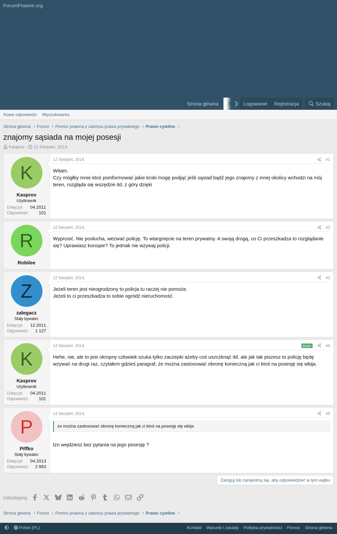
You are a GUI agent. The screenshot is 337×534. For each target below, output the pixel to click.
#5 (328, 413)
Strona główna (203, 103)
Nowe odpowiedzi (20, 114)
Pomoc (293, 527)
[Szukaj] (319, 104)
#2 (328, 227)
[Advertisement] (89, 60)
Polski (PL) (27, 527)
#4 (328, 345)
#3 (328, 278)
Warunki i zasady (222, 527)
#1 (328, 159)
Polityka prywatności (263, 527)
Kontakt (194, 527)
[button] (6, 527)
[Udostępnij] (319, 159)
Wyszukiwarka (55, 114)
